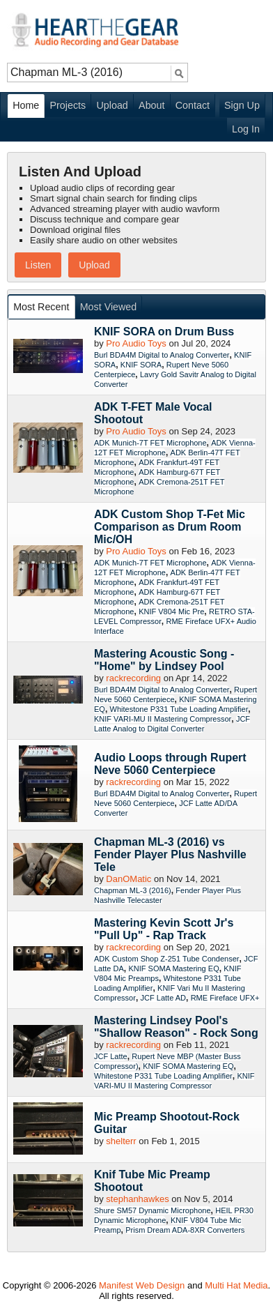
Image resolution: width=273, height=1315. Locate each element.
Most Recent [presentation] (41, 306)
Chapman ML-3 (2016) (132, 890)
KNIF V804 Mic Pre (171, 611)
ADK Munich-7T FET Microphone (150, 443)
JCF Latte (110, 1056)
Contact (193, 105)
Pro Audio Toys (136, 343)
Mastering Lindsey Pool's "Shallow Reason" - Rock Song (176, 1026)
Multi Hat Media (236, 1285)
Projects (68, 105)
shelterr (121, 1141)
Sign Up (242, 105)
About (151, 105)
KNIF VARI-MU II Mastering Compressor (162, 719)
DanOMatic (128, 879)
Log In (246, 129)
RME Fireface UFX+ (225, 998)
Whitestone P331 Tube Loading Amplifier (179, 709)
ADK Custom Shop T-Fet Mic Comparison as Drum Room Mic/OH (169, 526)
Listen (38, 265)
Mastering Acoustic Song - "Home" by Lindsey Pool (164, 660)
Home (26, 105)
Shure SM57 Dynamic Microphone (152, 1210)
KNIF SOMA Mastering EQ (173, 968)
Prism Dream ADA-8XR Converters (184, 1230)
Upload (112, 105)
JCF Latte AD (163, 998)
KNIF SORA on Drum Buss (164, 331)
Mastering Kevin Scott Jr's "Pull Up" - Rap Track (163, 929)
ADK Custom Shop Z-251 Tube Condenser (167, 959)
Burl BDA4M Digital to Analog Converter (161, 355)
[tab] (41, 307)
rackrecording (133, 678)
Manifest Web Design (142, 1285)
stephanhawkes (137, 1199)
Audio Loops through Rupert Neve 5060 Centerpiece (170, 764)
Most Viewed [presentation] (108, 306)
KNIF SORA (141, 364)
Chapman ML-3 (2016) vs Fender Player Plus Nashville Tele (170, 854)
